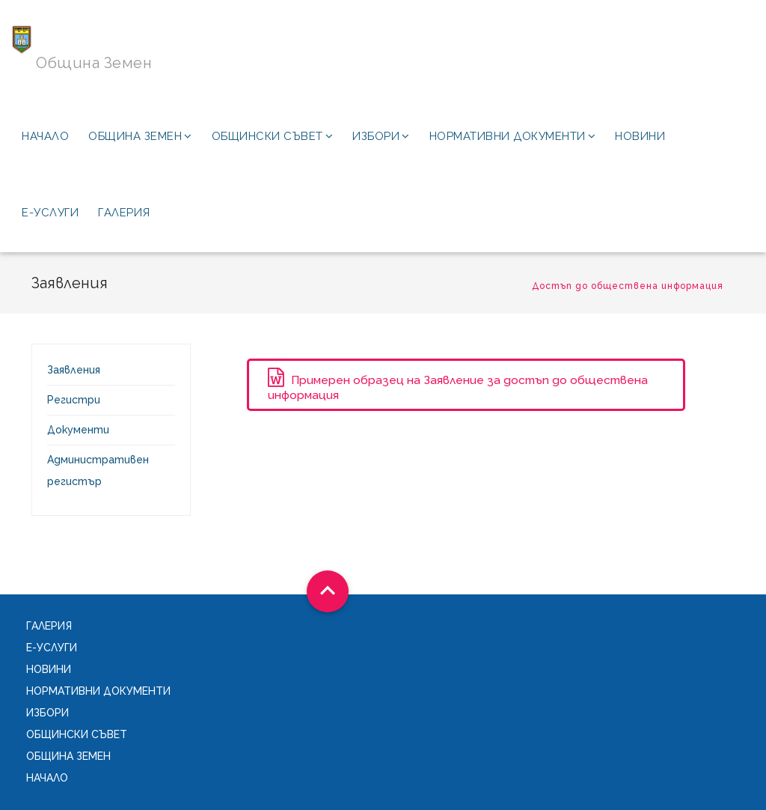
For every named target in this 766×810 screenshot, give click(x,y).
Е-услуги (50, 212)
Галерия (124, 212)
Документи (78, 430)
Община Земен (140, 136)
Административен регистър (98, 470)
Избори (381, 136)
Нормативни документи (512, 136)
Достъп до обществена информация (627, 286)
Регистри (73, 400)
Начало (45, 136)
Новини (640, 136)
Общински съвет (273, 136)
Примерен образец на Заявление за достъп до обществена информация (458, 385)
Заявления (73, 370)
